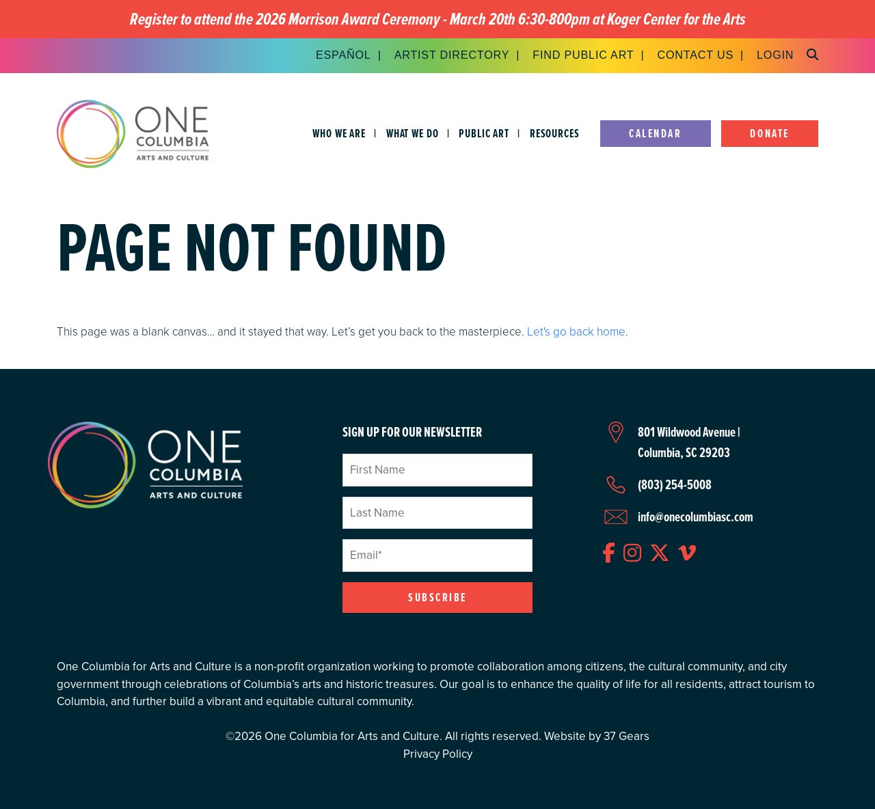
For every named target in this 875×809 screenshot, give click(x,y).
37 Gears (626, 736)
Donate (769, 133)
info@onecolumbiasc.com (695, 516)
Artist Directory (452, 55)
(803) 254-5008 (675, 484)
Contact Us (695, 55)
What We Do (412, 133)
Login (775, 55)
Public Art (484, 133)
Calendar (655, 133)
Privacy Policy (437, 754)
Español (343, 55)
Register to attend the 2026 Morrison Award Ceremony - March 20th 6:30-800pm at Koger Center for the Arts (438, 19)
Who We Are (339, 133)
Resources (555, 133)
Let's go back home (576, 331)
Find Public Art (583, 55)
